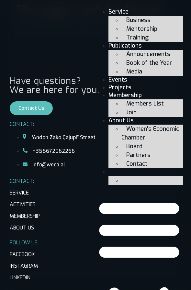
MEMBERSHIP (25, 216)
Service (118, 12)
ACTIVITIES (23, 204)
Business (138, 20)
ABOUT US (22, 227)
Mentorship (141, 29)
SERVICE (19, 192)
